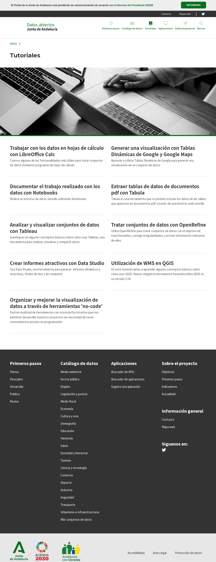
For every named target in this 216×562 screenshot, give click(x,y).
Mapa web (185, 13)
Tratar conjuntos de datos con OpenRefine (158, 224)
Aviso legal (160, 553)
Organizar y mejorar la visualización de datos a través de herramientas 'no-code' (56, 302)
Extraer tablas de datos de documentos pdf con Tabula (155, 189)
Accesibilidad (136, 553)
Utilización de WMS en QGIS (142, 263)
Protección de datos (188, 553)
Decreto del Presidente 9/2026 (135, 5)
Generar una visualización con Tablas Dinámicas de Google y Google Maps (153, 151)
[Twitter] (203, 14)
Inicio (13, 43)
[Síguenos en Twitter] (164, 450)
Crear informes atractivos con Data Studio (57, 263)
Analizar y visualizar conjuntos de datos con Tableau (54, 227)
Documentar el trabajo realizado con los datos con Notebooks (55, 189)
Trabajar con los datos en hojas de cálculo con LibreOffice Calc (57, 151)
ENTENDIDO (193, 5)
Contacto (166, 13)
